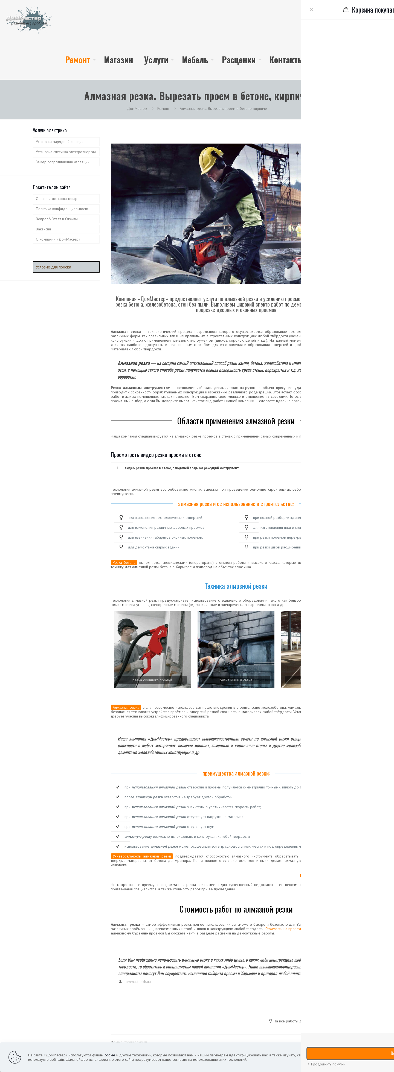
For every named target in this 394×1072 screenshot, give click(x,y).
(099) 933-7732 (365, 39)
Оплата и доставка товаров (59, 198)
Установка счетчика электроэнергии (66, 151)
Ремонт (163, 108)
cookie (110, 1055)
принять (373, 1057)
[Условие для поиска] (66, 267)
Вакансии (43, 229)
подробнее (346, 1057)
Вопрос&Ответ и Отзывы (57, 218)
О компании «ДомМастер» (58, 239)
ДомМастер (137, 108)
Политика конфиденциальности (62, 208)
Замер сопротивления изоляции (62, 161)
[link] (152, 649)
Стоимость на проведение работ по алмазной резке (309, 928)
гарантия (325, 1021)
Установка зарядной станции (59, 141)
